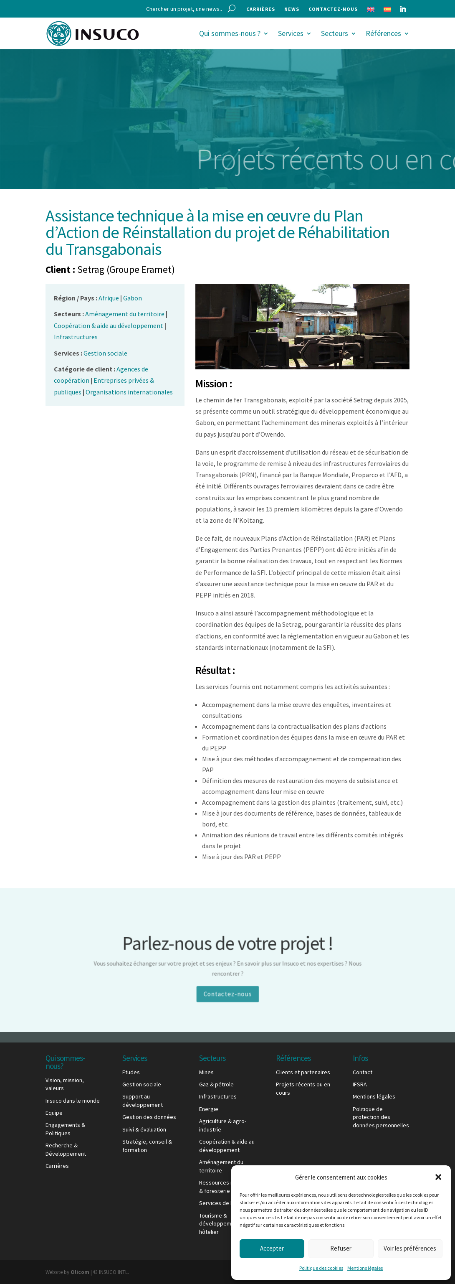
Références (383, 33)
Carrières (260, 9)
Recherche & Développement (66, 1149)
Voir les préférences (410, 1248)
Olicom (80, 1272)
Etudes (131, 1072)
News (291, 9)
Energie (208, 1109)
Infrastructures (218, 1096)
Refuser (340, 1248)
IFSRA (360, 1084)
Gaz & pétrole (216, 1084)
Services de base (221, 1203)
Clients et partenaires (303, 1072)
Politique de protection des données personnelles (381, 1117)
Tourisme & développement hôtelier (219, 1224)
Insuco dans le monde (73, 1100)
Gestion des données (149, 1117)
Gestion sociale (141, 1084)
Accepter (272, 1248)
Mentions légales (365, 1268)
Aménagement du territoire (221, 1166)
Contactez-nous (333, 9)
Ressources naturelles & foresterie (227, 1187)
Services (290, 33)
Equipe (54, 1112)
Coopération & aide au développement (227, 1146)
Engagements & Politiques (65, 1129)
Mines (206, 1072)
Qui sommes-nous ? (229, 33)
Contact (362, 1072)
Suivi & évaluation (144, 1129)
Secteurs (334, 33)
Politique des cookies (321, 1268)
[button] (438, 1177)
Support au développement (142, 1101)
